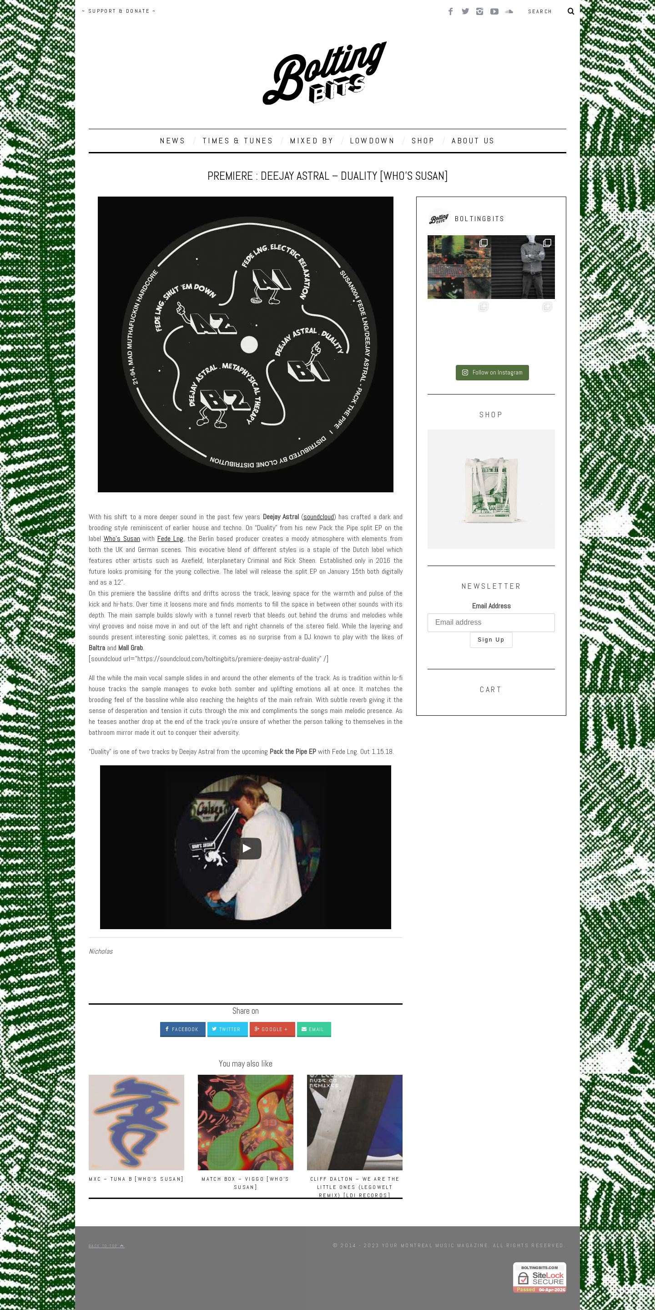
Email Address (491, 606)
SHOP (423, 140)
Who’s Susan (122, 538)
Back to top (107, 1246)
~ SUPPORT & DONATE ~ (119, 11)
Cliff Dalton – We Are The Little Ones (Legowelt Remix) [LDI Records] (355, 1187)
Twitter (226, 1029)
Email (313, 1029)
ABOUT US (473, 140)
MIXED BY (312, 140)
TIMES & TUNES (238, 140)
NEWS (173, 140)
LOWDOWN (372, 140)
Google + (271, 1029)
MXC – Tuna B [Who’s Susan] (136, 1179)
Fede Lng (170, 538)
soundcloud (318, 516)
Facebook (181, 1029)
